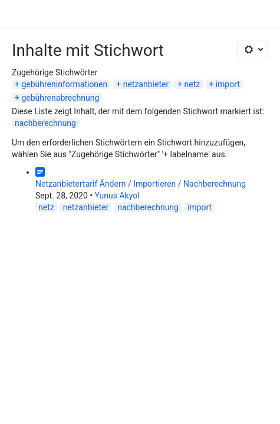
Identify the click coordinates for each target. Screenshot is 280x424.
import (228, 84)
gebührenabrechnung (60, 97)
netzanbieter (146, 84)
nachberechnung (45, 123)
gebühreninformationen (64, 84)
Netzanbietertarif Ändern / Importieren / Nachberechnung (140, 183)
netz (192, 84)
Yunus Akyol (116, 195)
